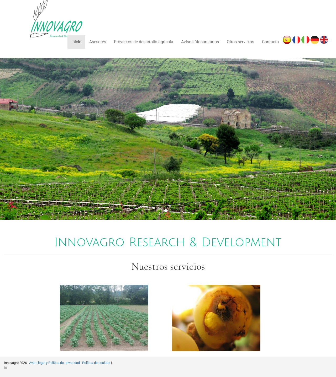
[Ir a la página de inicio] (43, 28)
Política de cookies (96, 363)
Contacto (270, 41)
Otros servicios (240, 41)
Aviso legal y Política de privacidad (54, 363)
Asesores (97, 41)
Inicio (76, 41)
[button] (25, 139)
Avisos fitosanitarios (200, 41)
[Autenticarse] (6, 367)
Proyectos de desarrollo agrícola (143, 41)
